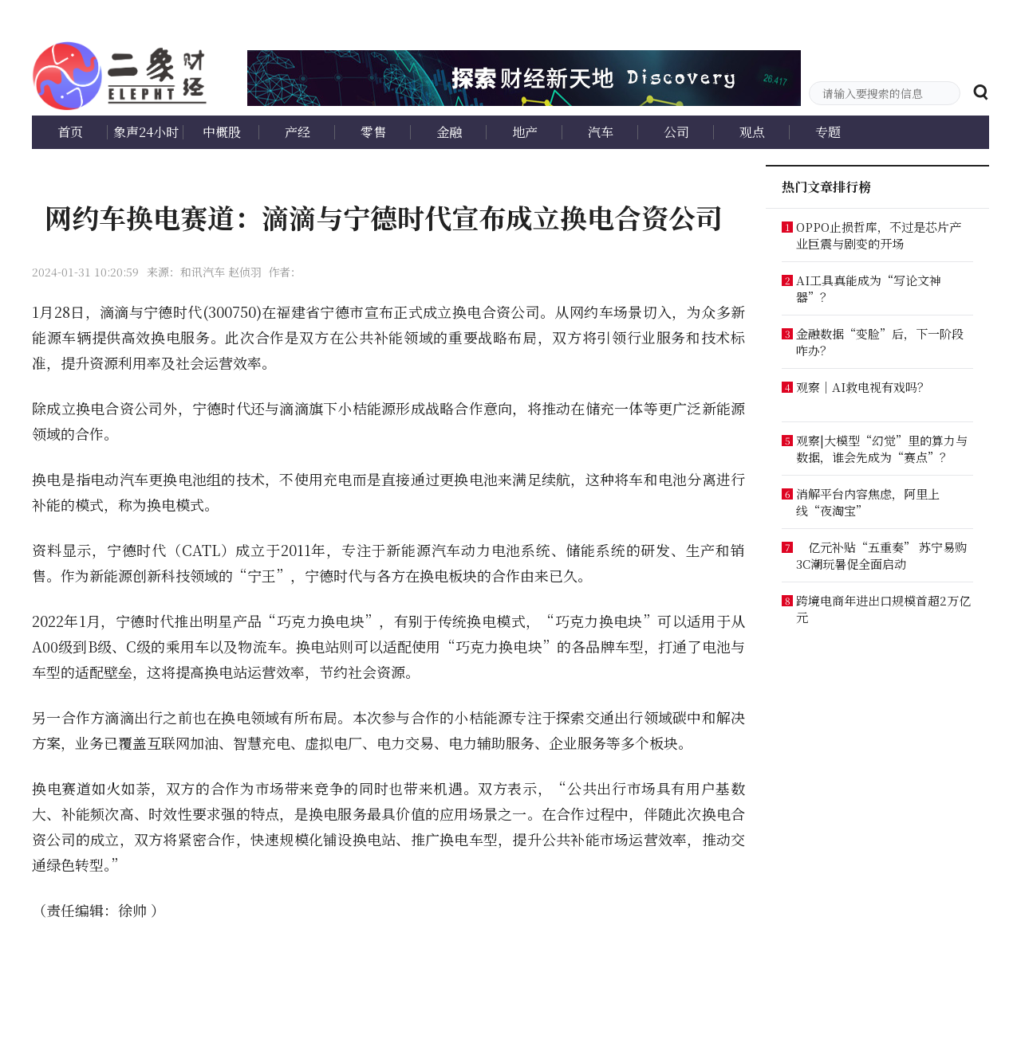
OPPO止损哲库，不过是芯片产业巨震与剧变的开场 (878, 235)
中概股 (222, 132)
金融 (449, 132)
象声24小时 (146, 132)
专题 (828, 132)
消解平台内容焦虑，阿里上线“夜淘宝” (868, 502)
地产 (525, 132)
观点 (752, 132)
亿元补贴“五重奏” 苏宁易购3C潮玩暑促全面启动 (881, 555)
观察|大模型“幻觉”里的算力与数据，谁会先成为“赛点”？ (882, 448)
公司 (676, 132)
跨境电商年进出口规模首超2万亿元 (883, 608)
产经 (297, 132)
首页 (70, 132)
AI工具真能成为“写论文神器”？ (868, 288)
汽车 (600, 132)
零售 (373, 132)
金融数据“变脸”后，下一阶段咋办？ (880, 342)
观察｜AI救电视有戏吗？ (862, 386)
